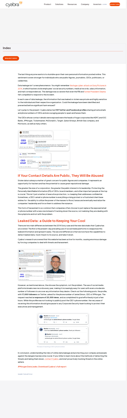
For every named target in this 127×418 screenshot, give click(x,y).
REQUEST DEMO (113, 4)
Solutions (58, 4)
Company (82, 4)
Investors (95, 4)
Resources (70, 4)
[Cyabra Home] (14, 4)
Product (47, 4)
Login (102, 4)
